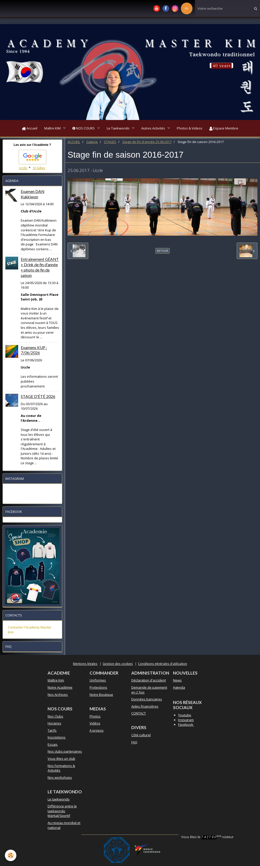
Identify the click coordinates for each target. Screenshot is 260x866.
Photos (95, 717)
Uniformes (98, 681)
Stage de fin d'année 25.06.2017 (146, 142)
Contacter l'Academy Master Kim (29, 630)
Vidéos (95, 724)
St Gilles (39, 168)
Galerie (92, 142)
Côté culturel (141, 736)
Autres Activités (154, 128)
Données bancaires (146, 700)
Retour (162, 252)
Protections (98, 688)
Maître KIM (51, 128)
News (177, 681)
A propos (97, 731)
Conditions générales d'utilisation (162, 664)
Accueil (27, 128)
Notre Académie (60, 688)
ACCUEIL (74, 142)
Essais (53, 745)
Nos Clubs (55, 717)
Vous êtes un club (61, 759)
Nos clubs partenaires (65, 752)
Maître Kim (56, 681)
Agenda (179, 688)
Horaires (54, 724)
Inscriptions (57, 738)
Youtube (184, 716)
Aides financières (144, 707)
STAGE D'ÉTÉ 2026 (38, 397)
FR (186, 8)
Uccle (23, 168)
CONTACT (138, 714)
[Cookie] (11, 855)
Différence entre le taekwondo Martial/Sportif (62, 812)
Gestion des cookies (118, 664)
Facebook (186, 725)
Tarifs (52, 731)
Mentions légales (85, 664)
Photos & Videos (191, 128)
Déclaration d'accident (148, 681)
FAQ (134, 743)
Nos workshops (60, 778)
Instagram (186, 720)
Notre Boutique (101, 695)
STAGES (110, 142)
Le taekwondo (59, 800)
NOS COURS (83, 128)
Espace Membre (226, 128)
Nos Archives (58, 695)
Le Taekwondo (118, 128)
